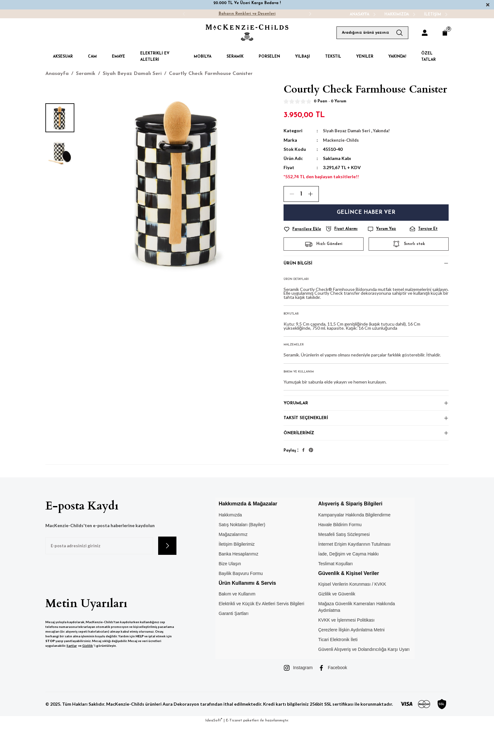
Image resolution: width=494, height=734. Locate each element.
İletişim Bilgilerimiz (237, 552)
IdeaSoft (213, 729)
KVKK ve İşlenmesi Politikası (346, 629)
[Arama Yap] (402, 32)
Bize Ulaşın (230, 572)
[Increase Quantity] (313, 194)
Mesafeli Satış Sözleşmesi (344, 543)
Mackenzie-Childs (341, 139)
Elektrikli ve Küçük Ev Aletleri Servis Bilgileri (261, 612)
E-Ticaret (234, 729)
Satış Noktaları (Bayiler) (242, 533)
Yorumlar (296, 406)
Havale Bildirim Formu (340, 533)
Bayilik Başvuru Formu (241, 582)
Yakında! (384, 130)
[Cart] (445, 33)
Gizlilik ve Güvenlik (336, 603)
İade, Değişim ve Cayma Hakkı (348, 562)
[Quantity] (301, 194)
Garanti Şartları (234, 622)
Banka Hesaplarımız (238, 562)
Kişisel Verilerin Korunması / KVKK (352, 593)
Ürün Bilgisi (299, 264)
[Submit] (167, 555)
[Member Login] (424, 33)
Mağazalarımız (233, 543)
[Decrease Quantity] (289, 194)
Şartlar (71, 655)
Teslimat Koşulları (335, 572)
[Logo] (247, 33)
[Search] (372, 32)
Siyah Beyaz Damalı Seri (347, 130)
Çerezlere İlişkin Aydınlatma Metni (351, 638)
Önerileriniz (300, 440)
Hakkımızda (230, 523)
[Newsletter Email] (99, 554)
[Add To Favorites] (303, 228)
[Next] (310, 13)
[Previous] (184, 13)
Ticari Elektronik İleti (338, 648)
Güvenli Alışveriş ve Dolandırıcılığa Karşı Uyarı (364, 658)
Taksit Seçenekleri (307, 423)
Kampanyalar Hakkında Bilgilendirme (354, 523)
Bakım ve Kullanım (237, 603)
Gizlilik (87, 655)
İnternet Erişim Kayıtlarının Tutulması (354, 552)
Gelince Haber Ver (366, 212)
